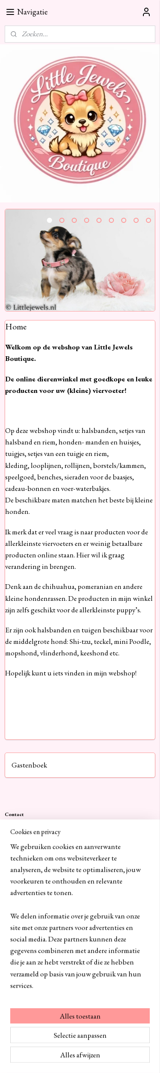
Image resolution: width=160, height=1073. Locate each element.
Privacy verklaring (24, 910)
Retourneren (19, 954)
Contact (14, 901)
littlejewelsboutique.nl (39, 992)
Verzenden (17, 945)
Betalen (13, 936)
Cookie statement (24, 919)
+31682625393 (80, 835)
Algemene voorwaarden (31, 928)
